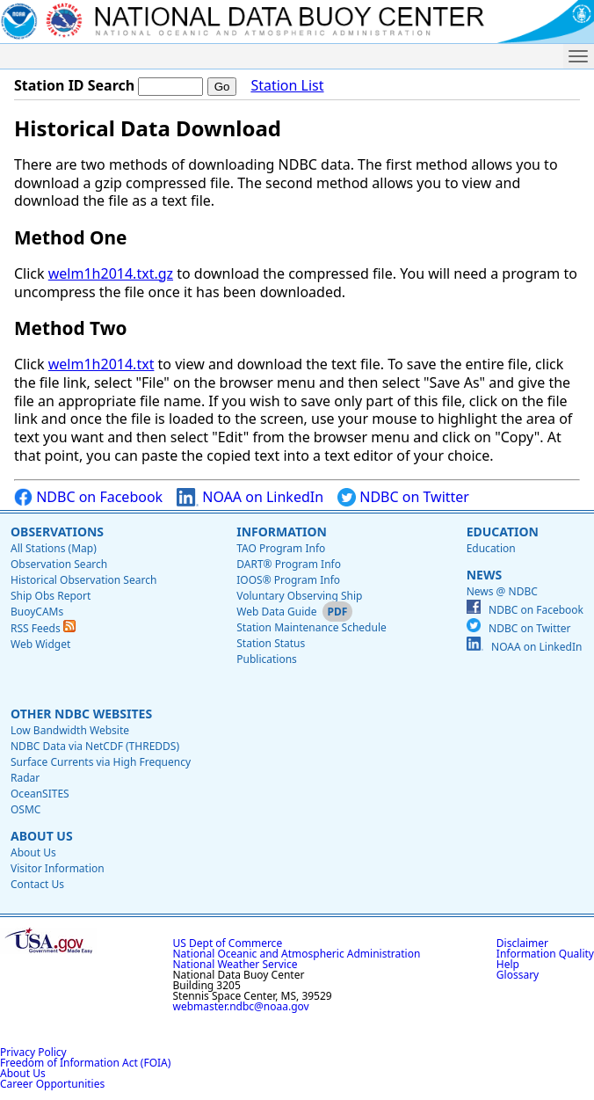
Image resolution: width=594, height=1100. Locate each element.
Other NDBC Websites (81, 713)
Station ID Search (74, 85)
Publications (266, 659)
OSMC (25, 809)
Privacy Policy (33, 1052)
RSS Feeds (43, 628)
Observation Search (59, 564)
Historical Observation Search (83, 579)
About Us (42, 835)
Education (503, 531)
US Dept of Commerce (228, 943)
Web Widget (40, 644)
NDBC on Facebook (88, 497)
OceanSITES (40, 793)
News (484, 574)
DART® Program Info (288, 564)
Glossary (517, 974)
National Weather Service (235, 964)
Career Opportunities (52, 1083)
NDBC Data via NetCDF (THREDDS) (95, 746)
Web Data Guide (276, 611)
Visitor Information (58, 868)
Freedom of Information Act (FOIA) (85, 1062)
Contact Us (37, 884)
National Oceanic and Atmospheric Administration (297, 953)
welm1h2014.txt (101, 364)
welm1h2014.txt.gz (110, 273)
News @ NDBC (502, 591)
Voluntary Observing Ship (299, 595)
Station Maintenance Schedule (311, 627)
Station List (286, 85)
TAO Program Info (280, 548)
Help (507, 964)
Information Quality (545, 953)
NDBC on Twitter (403, 497)
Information (281, 531)
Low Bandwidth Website (70, 730)
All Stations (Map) (54, 548)
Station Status (270, 643)
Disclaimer (522, 943)
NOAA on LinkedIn (250, 497)
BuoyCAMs (37, 611)
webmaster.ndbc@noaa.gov (241, 1006)
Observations (57, 531)
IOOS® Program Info (288, 579)
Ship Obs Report (51, 595)
